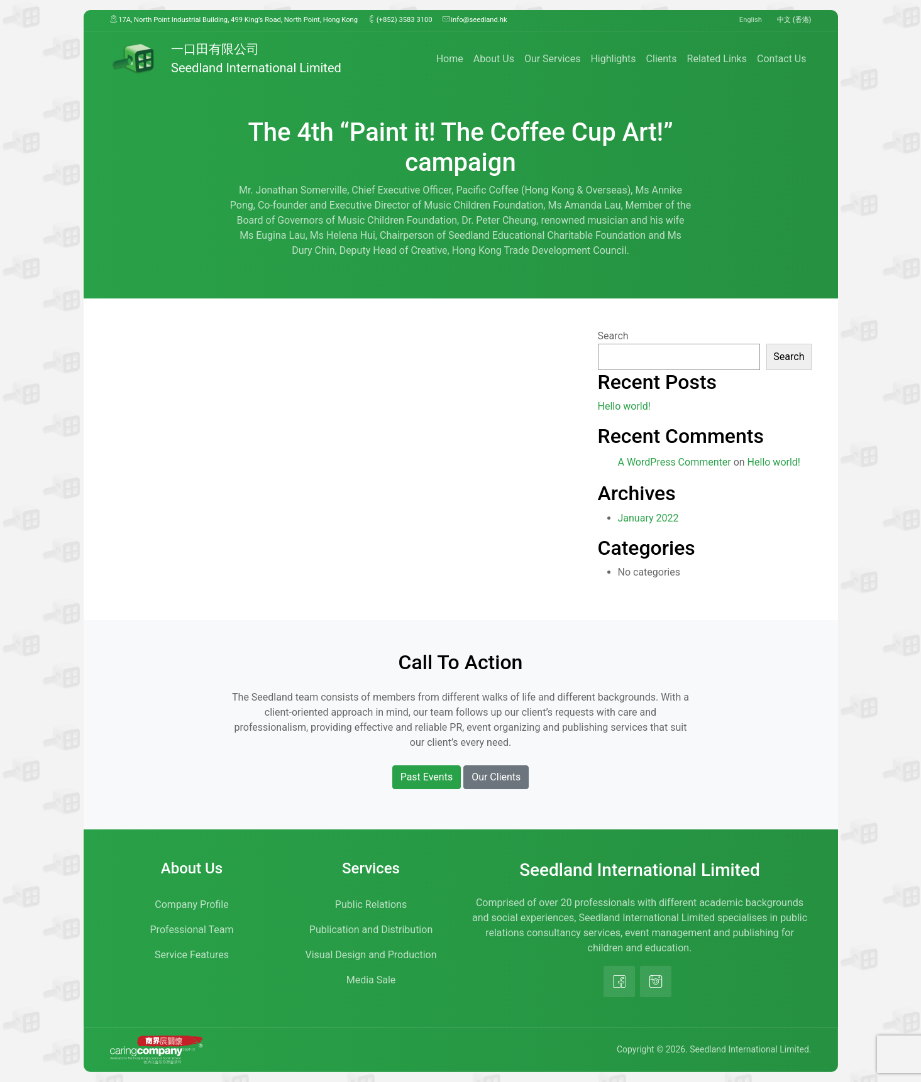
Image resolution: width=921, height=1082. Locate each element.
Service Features (192, 955)
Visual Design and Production (371, 955)
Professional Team (192, 930)
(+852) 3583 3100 (400, 19)
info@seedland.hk (475, 19)
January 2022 (648, 518)
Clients (661, 59)
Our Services (552, 59)
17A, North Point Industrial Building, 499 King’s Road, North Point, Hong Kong (234, 19)
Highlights (613, 59)
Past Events (426, 777)
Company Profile (191, 904)
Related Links (717, 59)
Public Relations (371, 904)
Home (449, 59)
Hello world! (624, 406)
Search (613, 336)
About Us (493, 59)
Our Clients (496, 777)
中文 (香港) (794, 20)
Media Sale (371, 980)
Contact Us (782, 59)
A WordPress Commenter (674, 462)
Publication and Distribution (371, 930)
